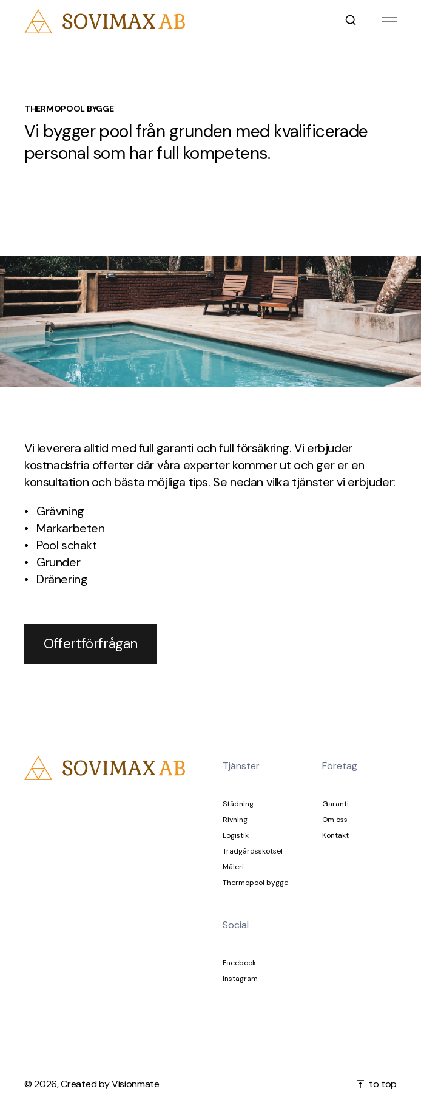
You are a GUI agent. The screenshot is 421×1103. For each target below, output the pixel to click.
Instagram (240, 978)
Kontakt (335, 835)
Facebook (239, 963)
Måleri (233, 867)
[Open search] (350, 21)
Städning (238, 804)
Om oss (335, 819)
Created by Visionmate (110, 1084)
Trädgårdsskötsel (253, 851)
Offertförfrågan (91, 644)
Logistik (236, 835)
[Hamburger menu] (389, 21)
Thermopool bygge (255, 882)
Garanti (335, 804)
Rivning (235, 819)
